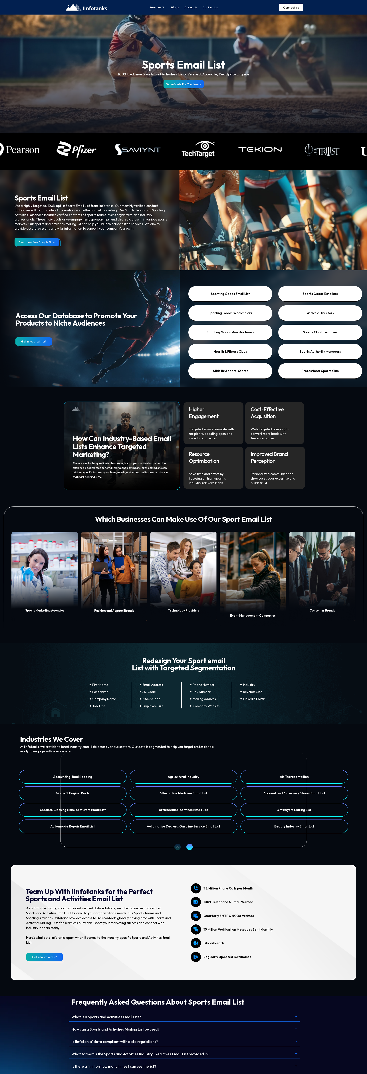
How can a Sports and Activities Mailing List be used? (115, 1029)
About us (190, 7)
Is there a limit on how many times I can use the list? (113, 1066)
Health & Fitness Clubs (230, 351)
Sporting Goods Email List (230, 294)
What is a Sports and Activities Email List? (106, 1017)
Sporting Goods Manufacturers (230, 332)
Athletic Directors (320, 313)
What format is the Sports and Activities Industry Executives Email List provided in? (140, 1054)
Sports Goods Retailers (320, 294)
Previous (176, 847)
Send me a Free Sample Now (37, 242)
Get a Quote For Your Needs (183, 84)
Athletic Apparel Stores (230, 371)
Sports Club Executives (320, 332)
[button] (184, 1017)
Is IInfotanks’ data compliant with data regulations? (114, 1041)
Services (156, 7)
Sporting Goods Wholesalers (230, 313)
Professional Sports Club (320, 371)
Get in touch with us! (33, 341)
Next (188, 847)
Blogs (175, 7)
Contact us (210, 7)
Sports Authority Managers (320, 351)
